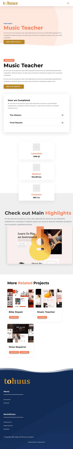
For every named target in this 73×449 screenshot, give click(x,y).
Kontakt (6, 403)
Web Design (8, 23)
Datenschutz (8, 425)
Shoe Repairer (17, 347)
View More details (13, 42)
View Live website (13, 86)
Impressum (8, 422)
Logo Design (14, 352)
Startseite (7, 399)
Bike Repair (16, 312)
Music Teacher (46, 312)
